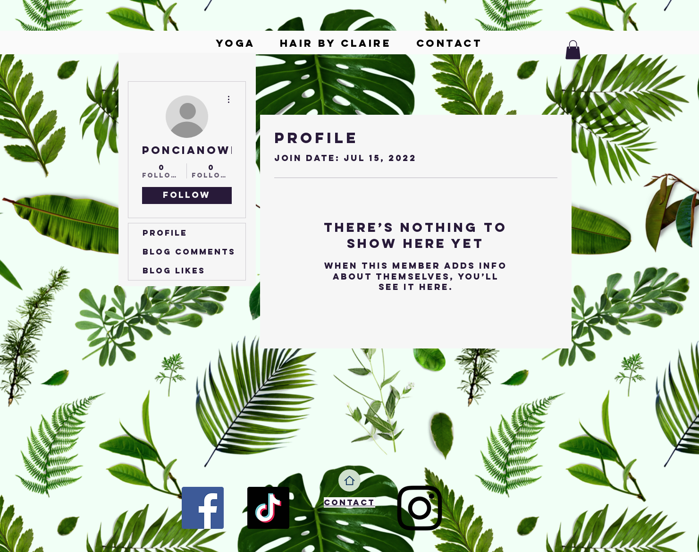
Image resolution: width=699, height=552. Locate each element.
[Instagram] (419, 508)
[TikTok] (268, 508)
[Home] (349, 480)
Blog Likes (174, 270)
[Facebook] (203, 508)
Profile (165, 233)
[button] (573, 49)
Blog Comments (189, 251)
